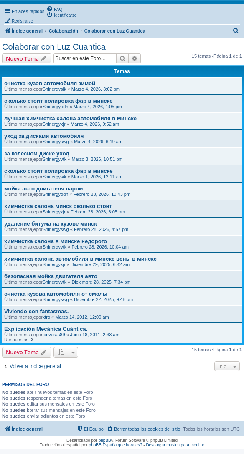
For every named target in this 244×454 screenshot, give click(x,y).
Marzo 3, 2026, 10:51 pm (96, 159)
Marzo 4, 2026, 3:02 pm (95, 88)
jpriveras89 (54, 334)
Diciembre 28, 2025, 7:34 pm (100, 281)
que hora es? (130, 445)
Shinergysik (54, 88)
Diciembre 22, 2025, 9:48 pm (103, 299)
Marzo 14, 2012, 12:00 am (82, 317)
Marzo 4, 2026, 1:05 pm (98, 106)
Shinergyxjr (54, 124)
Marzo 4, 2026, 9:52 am (95, 124)
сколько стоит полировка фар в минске (58, 101)
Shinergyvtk (54, 159)
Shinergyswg (56, 141)
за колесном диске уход (36, 153)
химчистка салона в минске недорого (55, 241)
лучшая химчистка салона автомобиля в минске (70, 118)
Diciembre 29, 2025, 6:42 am (100, 264)
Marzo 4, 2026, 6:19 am (98, 141)
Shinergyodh (56, 106)
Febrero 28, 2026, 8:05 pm (98, 211)
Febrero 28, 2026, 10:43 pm (102, 194)
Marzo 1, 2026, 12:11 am (96, 176)
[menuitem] (54, 9)
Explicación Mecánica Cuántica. (45, 329)
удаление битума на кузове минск (50, 224)
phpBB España (103, 445)
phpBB (105, 440)
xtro (46, 317)
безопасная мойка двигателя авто (50, 276)
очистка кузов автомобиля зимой (49, 83)
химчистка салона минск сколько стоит (58, 206)
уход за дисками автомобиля (44, 136)
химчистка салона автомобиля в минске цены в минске (80, 259)
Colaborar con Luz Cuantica (54, 46)
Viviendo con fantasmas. (36, 311)
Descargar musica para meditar (175, 445)
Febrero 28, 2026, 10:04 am (99, 246)
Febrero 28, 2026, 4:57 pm (101, 229)
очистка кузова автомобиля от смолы (55, 294)
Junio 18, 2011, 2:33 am (94, 334)
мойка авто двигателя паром (43, 188)
